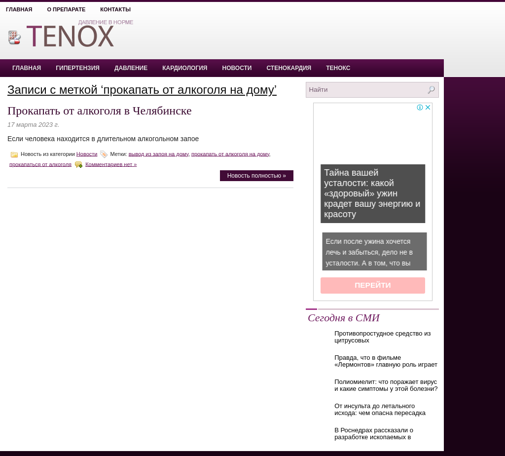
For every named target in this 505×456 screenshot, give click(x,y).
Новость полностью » (256, 175)
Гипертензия (78, 68)
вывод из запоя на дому (158, 153)
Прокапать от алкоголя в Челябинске (99, 110)
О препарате (66, 9)
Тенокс (338, 68)
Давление (130, 68)
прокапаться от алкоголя (40, 164)
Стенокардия (289, 68)
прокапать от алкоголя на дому (230, 153)
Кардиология (184, 68)
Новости (237, 68)
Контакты (115, 9)
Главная (19, 9)
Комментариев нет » (111, 164)
